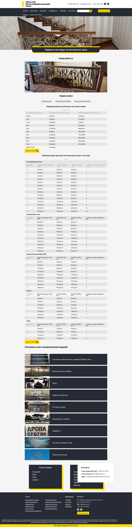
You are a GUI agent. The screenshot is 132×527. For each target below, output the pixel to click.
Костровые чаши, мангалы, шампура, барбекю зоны (71, 359)
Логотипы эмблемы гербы (62, 443)
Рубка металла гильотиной (53, 502)
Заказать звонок (104, 11)
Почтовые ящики (58, 407)
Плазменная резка (50, 500)
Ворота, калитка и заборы (61, 371)
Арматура (77, 485)
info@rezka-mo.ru (84, 504)
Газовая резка (29, 504)
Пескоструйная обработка (33, 511)
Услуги (25, 11)
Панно (54, 383)
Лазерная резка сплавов (63, 101)
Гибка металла (29, 506)
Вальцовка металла (31, 502)
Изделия (43, 11)
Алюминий (36, 472)
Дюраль (35, 480)
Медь (34, 474)
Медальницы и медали (61, 419)
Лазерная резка (47, 101)
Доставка (33, 11)
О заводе (62, 11)
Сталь (34, 477)
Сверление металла (51, 504)
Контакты (72, 11)
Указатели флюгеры (59, 455)
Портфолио (53, 11)
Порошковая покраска (32, 500)
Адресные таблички (60, 395)
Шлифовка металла (51, 508)
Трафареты (56, 431)
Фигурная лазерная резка (82, 101)
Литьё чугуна (29, 508)
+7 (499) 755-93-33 (84, 502)
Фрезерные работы (51, 506)
